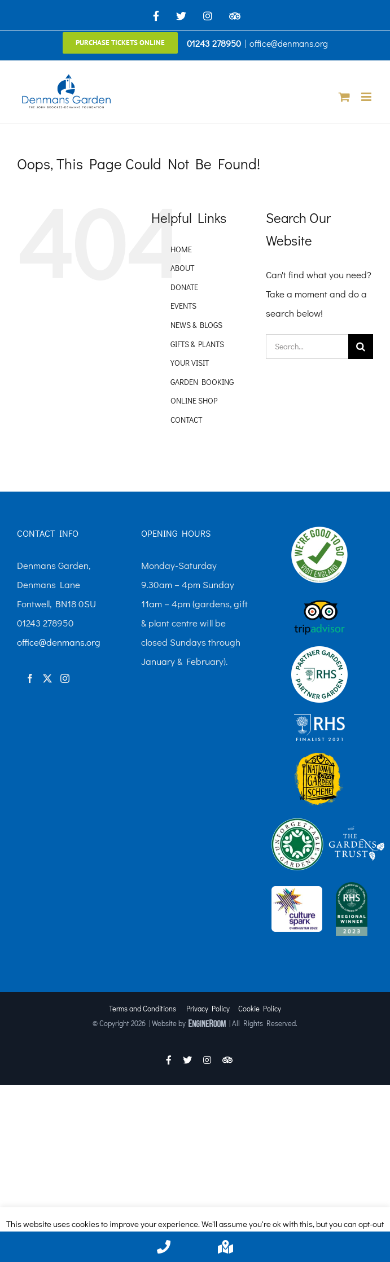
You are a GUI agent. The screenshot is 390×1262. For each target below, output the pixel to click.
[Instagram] (64, 678)
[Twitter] (47, 678)
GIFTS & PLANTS (197, 344)
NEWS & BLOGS (196, 324)
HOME (181, 249)
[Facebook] (29, 678)
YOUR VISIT (189, 362)
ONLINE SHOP (193, 400)
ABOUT (182, 267)
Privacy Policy (208, 1008)
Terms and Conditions (142, 1008)
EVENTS (183, 305)
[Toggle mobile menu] (367, 97)
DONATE (184, 287)
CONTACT (186, 419)
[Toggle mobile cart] (344, 97)
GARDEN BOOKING (202, 381)
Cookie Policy (259, 1008)
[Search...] (307, 346)
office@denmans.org (288, 43)
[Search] (360, 346)
